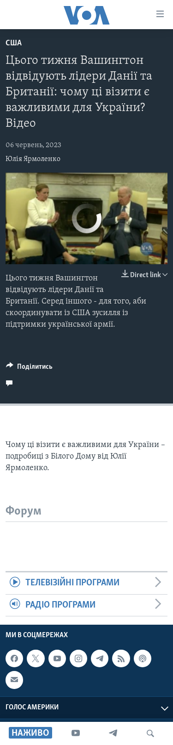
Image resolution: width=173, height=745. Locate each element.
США (14, 43)
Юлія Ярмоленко (33, 159)
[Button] (29, 369)
